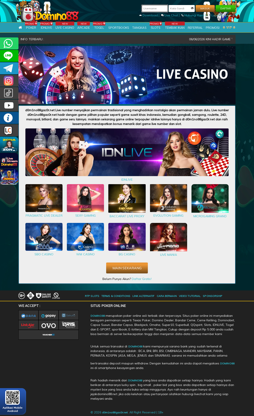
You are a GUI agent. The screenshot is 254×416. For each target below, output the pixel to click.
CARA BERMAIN (167, 296)
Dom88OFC (9, 81)
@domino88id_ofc (9, 93)
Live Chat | (170, 15)
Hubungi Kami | (194, 15)
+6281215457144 (9, 43)
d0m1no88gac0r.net (115, 412)
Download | (149, 15)
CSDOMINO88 (9, 56)
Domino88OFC (9, 68)
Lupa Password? (222, 15)
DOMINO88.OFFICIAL (9, 105)
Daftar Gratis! (141, 279)
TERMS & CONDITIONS (115, 296)
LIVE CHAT (9, 130)
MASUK (205, 8)
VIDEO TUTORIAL (190, 296)
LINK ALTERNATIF (143, 296)
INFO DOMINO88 (9, 118)
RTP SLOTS (92, 296)
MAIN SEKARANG (127, 268)
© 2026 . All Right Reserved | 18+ (127, 412)
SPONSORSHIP (212, 296)
